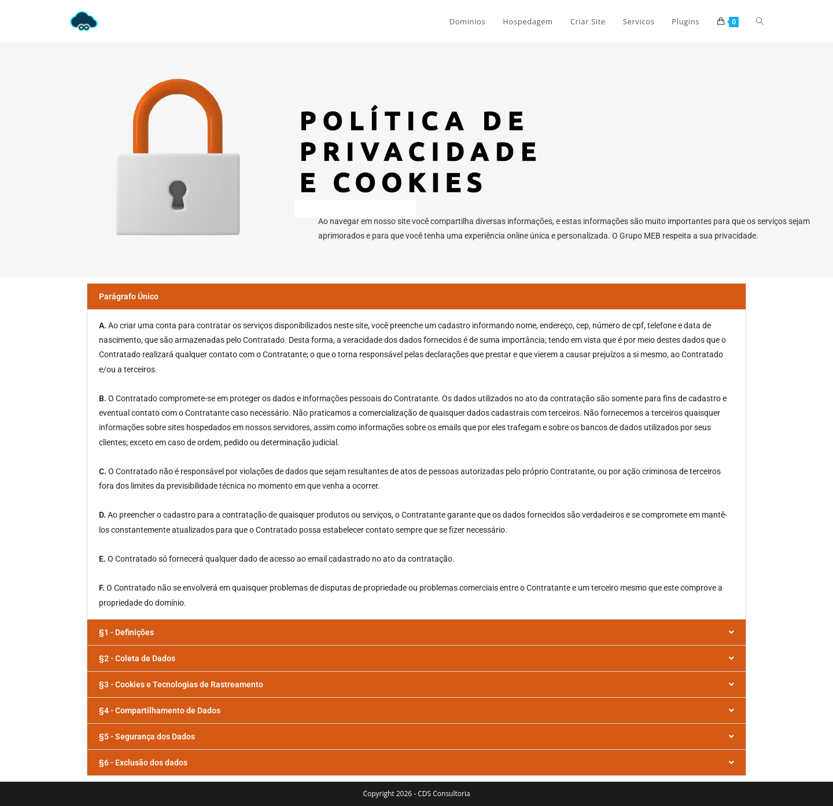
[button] (416, 296)
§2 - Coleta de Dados (137, 658)
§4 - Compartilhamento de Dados (159, 710)
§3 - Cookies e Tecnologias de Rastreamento (181, 684)
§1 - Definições (126, 632)
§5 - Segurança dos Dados (147, 736)
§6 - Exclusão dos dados (143, 762)
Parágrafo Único (129, 296)
